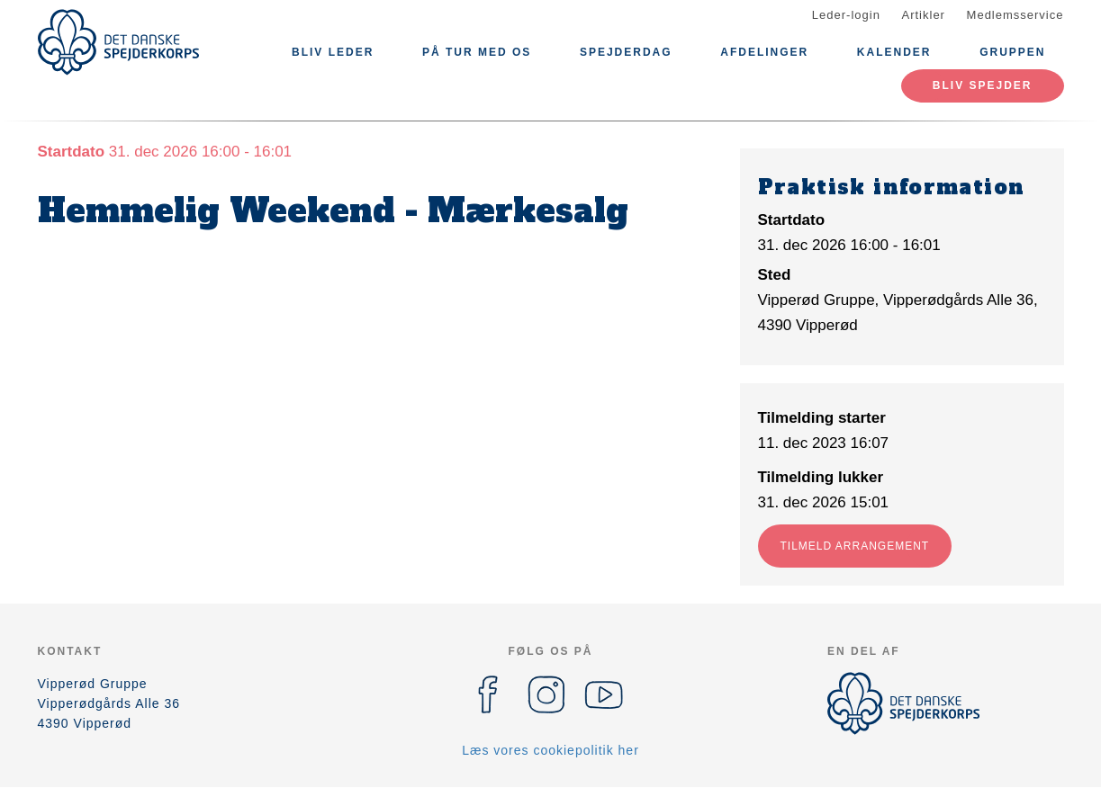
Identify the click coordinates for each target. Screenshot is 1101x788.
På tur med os (476, 52)
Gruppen (1012, 52)
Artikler (923, 15)
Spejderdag (626, 52)
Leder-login (846, 15)
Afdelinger (764, 52)
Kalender (894, 52)
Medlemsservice (1015, 15)
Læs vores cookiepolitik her (550, 750)
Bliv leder (333, 52)
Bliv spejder (983, 85)
